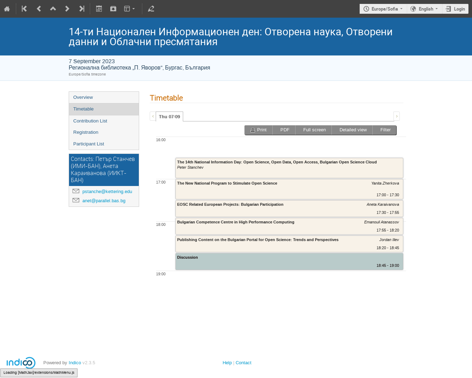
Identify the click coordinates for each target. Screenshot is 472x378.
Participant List (88, 143)
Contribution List (90, 121)
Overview (83, 97)
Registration (85, 132)
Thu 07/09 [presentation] (169, 117)
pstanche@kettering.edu (107, 191)
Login (459, 9)
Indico (75, 363)
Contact (243, 363)
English (426, 9)
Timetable (83, 109)
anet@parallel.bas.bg (103, 201)
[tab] (169, 116)
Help (227, 363)
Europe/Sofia (385, 9)
